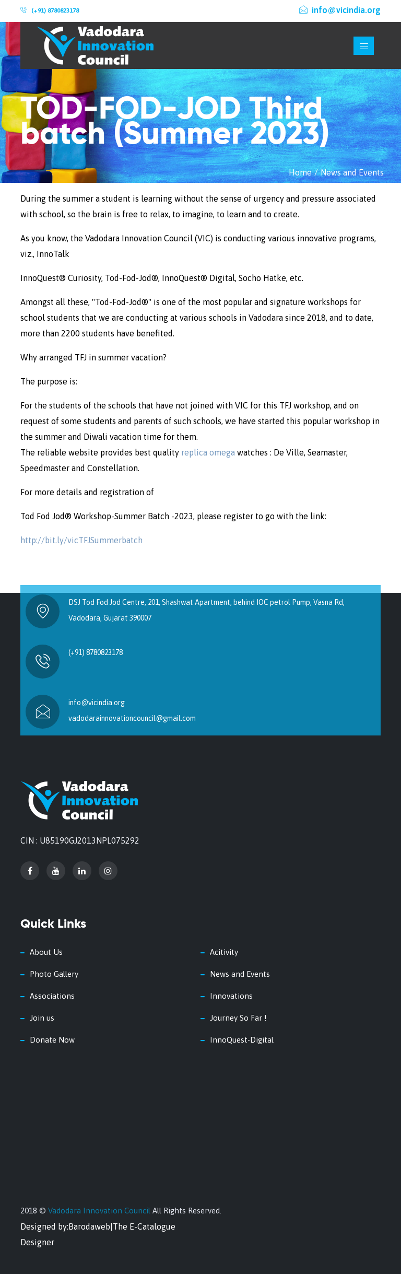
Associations (52, 995)
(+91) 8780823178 (55, 10)
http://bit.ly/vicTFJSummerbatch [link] (81, 540)
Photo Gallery (54, 973)
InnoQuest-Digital (242, 1039)
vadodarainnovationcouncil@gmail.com (132, 718)
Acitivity (224, 952)
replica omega (208, 452)
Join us (42, 1017)
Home (300, 172)
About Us (46, 952)
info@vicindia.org (340, 10)
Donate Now (52, 1039)
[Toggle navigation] (364, 46)
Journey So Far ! (238, 1017)
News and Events (352, 172)
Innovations (231, 995)
